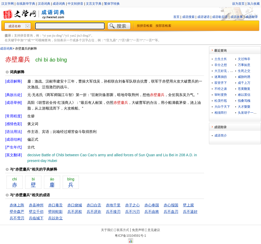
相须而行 (220, 112)
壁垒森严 (17, 211)
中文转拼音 (75, 3)
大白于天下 (222, 107)
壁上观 (188, 205)
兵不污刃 (132, 211)
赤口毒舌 (55, 205)
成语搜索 (188, 17)
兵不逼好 (190, 211)
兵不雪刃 (17, 218)
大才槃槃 (244, 107)
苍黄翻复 (244, 89)
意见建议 (154, 230)
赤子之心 (132, 205)
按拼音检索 (144, 26)
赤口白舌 (94, 205)
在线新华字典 (25, 3)
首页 (176, 17)
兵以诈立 (55, 218)
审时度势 (220, 95)
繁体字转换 (112, 3)
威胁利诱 (244, 77)
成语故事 (236, 17)
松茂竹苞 (220, 101)
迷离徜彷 (220, 77)
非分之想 (220, 65)
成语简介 (220, 135)
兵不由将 (151, 211)
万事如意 (244, 65)
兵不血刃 (171, 211)
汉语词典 (44, 3)
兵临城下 (36, 218)
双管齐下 (220, 83)
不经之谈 (220, 89)
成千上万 (244, 83)
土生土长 (220, 59)
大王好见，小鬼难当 (228, 71)
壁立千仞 (36, 211)
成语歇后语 (220, 17)
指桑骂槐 (244, 101)
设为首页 (238, 3)
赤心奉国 (151, 205)
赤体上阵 (17, 205)
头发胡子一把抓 (249, 112)
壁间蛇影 (55, 211)
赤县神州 (36, 205)
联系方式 (123, 230)
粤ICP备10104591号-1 (130, 236)
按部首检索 (163, 26)
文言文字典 (93, 3)
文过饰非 (244, 59)
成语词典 (59, 3)
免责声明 (138, 230)
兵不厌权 (74, 211)
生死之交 (244, 71)
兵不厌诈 (94, 211)
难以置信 (244, 95)
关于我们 (107, 230)
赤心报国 (171, 205)
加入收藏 (253, 3)
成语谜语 (203, 17)
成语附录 (251, 17)
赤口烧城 (74, 205)
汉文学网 (7, 3)
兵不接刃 (113, 211)
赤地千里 (113, 205)
